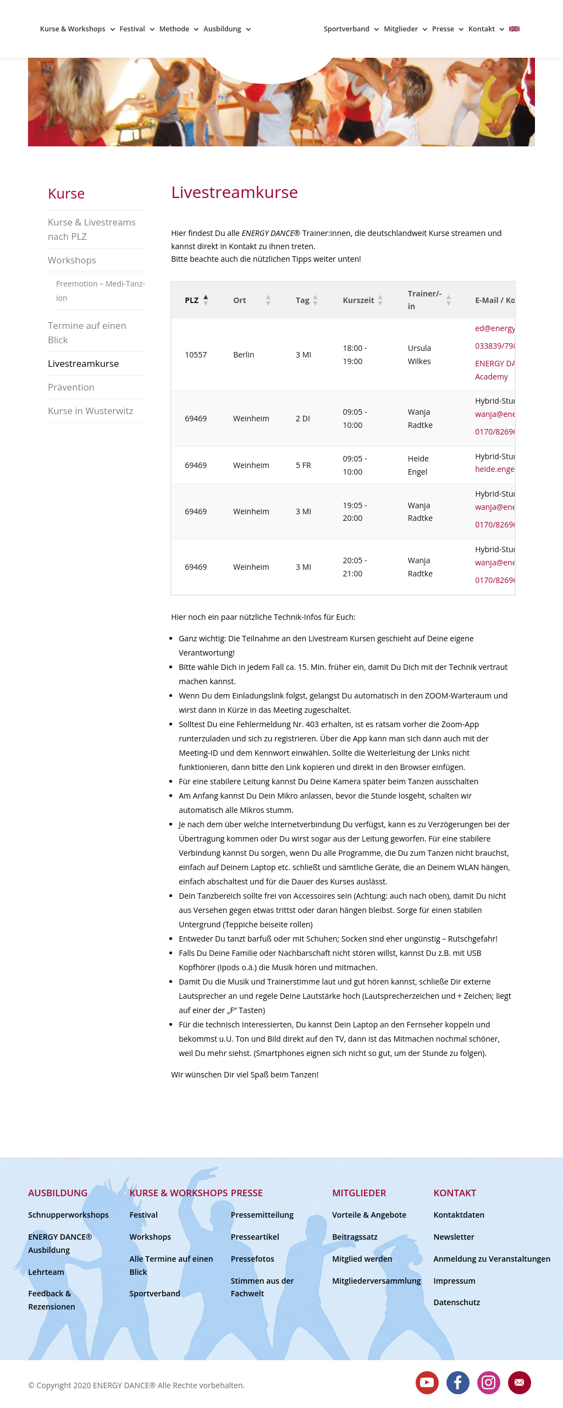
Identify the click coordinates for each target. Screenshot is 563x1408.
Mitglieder (401, 30)
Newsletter (453, 1236)
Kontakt (481, 30)
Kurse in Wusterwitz (90, 410)
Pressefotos (252, 1258)
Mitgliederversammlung (376, 1280)
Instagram (488, 1382)
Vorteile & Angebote (369, 1214)
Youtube (427, 1382)
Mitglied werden (362, 1258)
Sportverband (346, 30)
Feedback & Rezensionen (51, 1300)
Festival (132, 30)
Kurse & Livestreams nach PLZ (92, 229)
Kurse (66, 193)
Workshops (72, 260)
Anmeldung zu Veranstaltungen (477, 1258)
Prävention (71, 387)
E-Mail (519, 1382)
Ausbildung (222, 30)
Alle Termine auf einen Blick (171, 1265)
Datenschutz (456, 1302)
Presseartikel (255, 1236)
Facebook (458, 1382)
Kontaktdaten (458, 1214)
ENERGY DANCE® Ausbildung (60, 1243)
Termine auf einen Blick (87, 332)
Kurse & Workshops (73, 30)
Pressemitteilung (262, 1214)
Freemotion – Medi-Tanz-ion (100, 290)
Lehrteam (46, 1272)
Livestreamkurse (83, 363)
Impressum (454, 1280)
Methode (174, 30)
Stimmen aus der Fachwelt (262, 1287)
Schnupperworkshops (68, 1214)
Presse (443, 30)
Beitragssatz (355, 1236)
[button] (205, 299)
